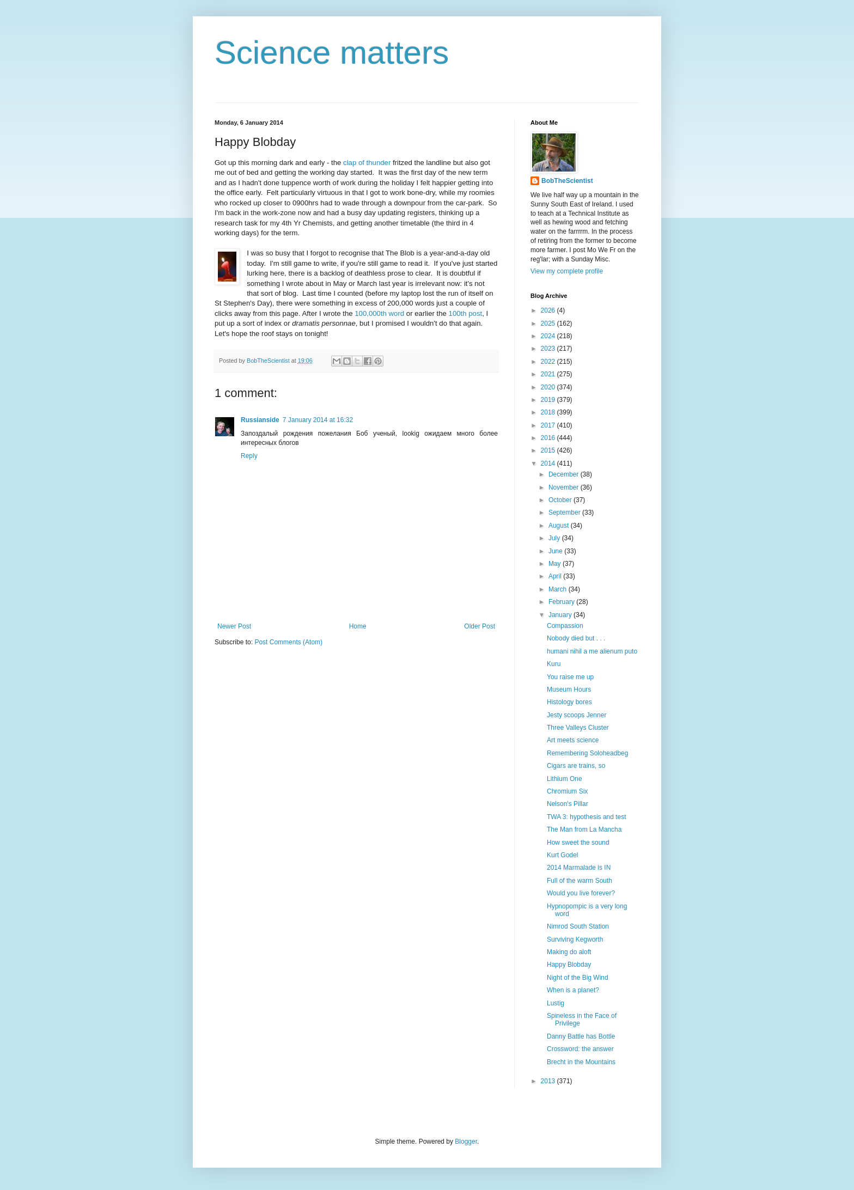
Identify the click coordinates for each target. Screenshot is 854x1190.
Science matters (332, 52)
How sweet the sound (578, 842)
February (562, 602)
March (558, 589)
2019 (549, 400)
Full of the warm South (579, 880)
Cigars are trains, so (576, 766)
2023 (549, 348)
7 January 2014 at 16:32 (318, 420)
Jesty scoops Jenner (576, 715)
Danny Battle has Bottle (581, 1036)
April (555, 576)
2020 (549, 387)
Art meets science (573, 740)
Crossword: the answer (580, 1049)
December (564, 474)
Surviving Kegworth (575, 939)
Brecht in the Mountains (581, 1062)
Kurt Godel (562, 855)
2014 (549, 463)
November (564, 487)
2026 (549, 310)
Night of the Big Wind (577, 977)
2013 (549, 1081)
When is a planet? (573, 990)
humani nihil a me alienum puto (592, 651)
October (561, 500)
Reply (249, 456)
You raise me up (570, 677)
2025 (549, 323)
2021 (549, 374)
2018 (549, 412)
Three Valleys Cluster (578, 727)
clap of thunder (367, 162)
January (561, 615)
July (555, 538)
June (556, 551)
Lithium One (564, 779)
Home (358, 626)
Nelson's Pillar (567, 804)
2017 (549, 425)
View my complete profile (566, 271)
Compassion (565, 626)
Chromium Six (567, 791)
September (565, 512)
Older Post (479, 626)
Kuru (553, 664)
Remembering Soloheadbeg (587, 753)
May (555, 563)
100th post (466, 313)
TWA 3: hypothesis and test (586, 817)
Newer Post (234, 626)
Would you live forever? (581, 893)
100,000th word (379, 313)
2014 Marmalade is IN (579, 867)
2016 (549, 438)
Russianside (260, 420)
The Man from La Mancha (584, 829)
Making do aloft (569, 952)
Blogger (466, 1141)
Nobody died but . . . (576, 638)
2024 (549, 336)
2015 (549, 450)
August (559, 525)
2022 (549, 361)
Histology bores (569, 702)
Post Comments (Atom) (288, 642)
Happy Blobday (569, 964)
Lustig (555, 1003)
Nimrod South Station (578, 926)
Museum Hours (569, 689)
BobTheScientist (567, 181)
